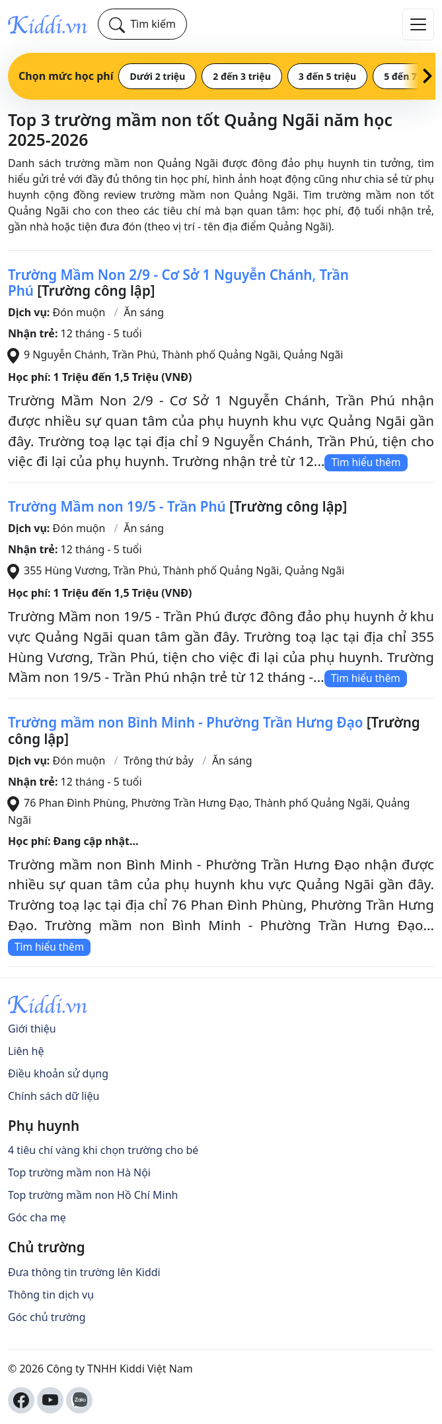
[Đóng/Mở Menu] (418, 24)
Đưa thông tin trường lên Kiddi (84, 1272)
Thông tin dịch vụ (51, 1294)
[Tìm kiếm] (142, 24)
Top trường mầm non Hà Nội (79, 1172)
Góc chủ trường (47, 1317)
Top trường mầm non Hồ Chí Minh (93, 1195)
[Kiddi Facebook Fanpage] (21, 1400)
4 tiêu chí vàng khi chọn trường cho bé (103, 1150)
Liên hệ (26, 1051)
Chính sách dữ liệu (53, 1096)
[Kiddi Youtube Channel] (50, 1400)
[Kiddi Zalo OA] (79, 1400)
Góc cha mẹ (37, 1217)
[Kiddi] (47, 24)
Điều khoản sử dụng (58, 1073)
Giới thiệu (32, 1028)
